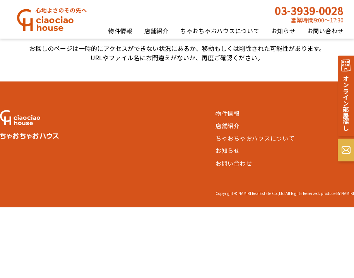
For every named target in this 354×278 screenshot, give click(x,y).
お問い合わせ (325, 31)
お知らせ (283, 31)
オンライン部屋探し (346, 103)
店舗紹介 (156, 31)
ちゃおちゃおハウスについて (220, 31)
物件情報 (120, 31)
